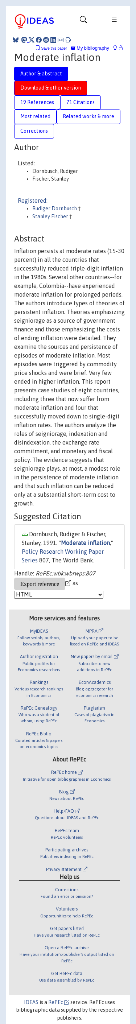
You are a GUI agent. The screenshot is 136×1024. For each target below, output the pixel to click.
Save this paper (54, 48)
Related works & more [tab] (88, 116)
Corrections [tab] (34, 131)
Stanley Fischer (50, 216)
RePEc (58, 1002)
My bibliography (90, 48)
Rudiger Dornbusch (55, 208)
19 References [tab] (37, 102)
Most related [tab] (35, 116)
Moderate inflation (85, 543)
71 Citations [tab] (80, 102)
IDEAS (31, 1002)
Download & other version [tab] (50, 88)
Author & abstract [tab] (41, 74)
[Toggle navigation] (83, 21)
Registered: (33, 200)
